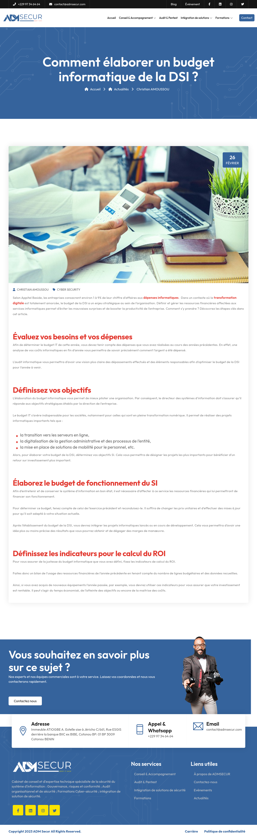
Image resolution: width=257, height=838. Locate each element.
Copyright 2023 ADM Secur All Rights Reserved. (45, 831)
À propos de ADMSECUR (212, 774)
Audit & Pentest (168, 17)
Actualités (118, 89)
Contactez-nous (205, 782)
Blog (174, 4)
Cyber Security (66, 289)
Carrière (191, 831)
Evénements (203, 790)
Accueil (111, 17)
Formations (224, 17)
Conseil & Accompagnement (137, 17)
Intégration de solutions (196, 17)
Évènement (192, 4)
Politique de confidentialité (224, 831)
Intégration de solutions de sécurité (160, 790)
